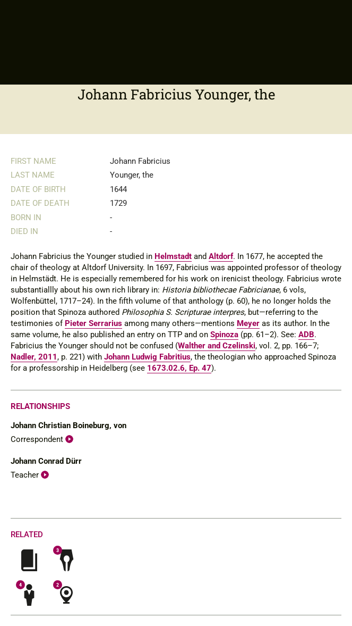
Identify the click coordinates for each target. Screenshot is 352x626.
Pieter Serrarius (93, 323)
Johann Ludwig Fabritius (147, 357)
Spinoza (224, 334)
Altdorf (221, 256)
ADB (306, 334)
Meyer (248, 323)
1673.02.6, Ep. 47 (179, 368)
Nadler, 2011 (34, 357)
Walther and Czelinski (216, 345)
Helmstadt (173, 256)
